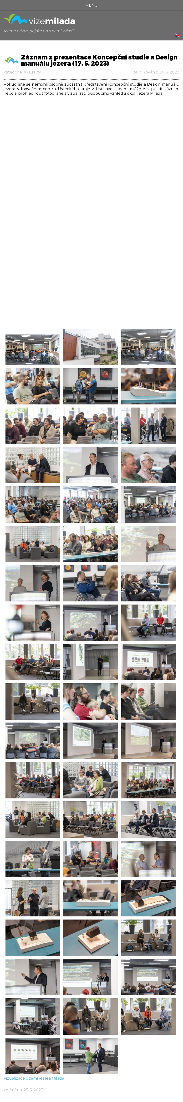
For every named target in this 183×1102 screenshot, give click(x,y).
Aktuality (32, 72)
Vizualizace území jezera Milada (34, 1078)
